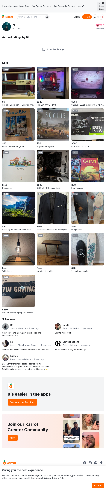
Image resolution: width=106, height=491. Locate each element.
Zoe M (66, 325)
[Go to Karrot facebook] (84, 462)
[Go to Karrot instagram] (90, 462)
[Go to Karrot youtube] (95, 462)
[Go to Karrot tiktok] (101, 462)
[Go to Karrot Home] (9, 462)
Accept (98, 485)
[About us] (95, 16)
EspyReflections (71, 342)
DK (11, 325)
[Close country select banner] (103, 3)
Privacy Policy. (59, 478)
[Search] (47, 17)
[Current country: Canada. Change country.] (101, 17)
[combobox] (31, 16)
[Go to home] (7, 17)
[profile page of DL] (6, 26)
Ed (11, 342)
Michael (14, 356)
